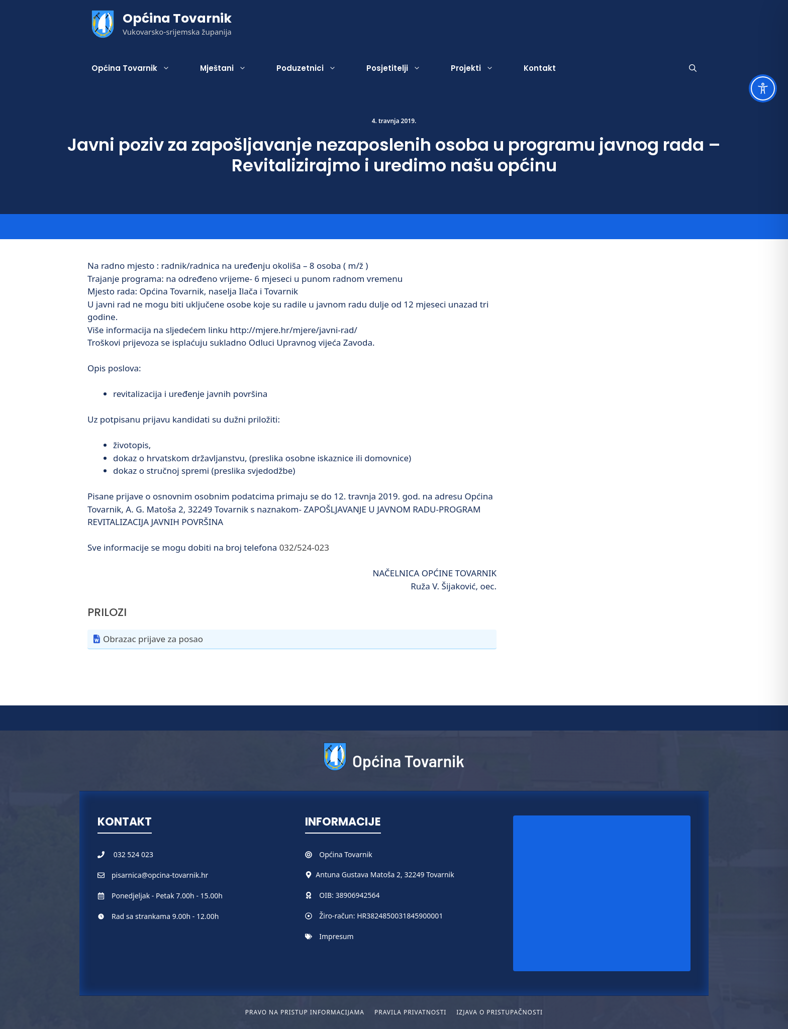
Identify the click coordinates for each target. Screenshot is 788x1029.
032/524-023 (304, 547)
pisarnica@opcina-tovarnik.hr (160, 875)
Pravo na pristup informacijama (304, 1012)
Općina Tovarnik (177, 18)
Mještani (230, 68)
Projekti (480, 68)
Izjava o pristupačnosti (499, 1012)
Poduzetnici (313, 68)
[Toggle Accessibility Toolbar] (763, 88)
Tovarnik (358, 854)
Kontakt (540, 68)
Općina (331, 854)
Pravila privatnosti (410, 1012)
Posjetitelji (401, 68)
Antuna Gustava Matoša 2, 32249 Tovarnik (385, 874)
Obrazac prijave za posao (153, 639)
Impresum (336, 936)
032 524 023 (133, 854)
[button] (693, 68)
